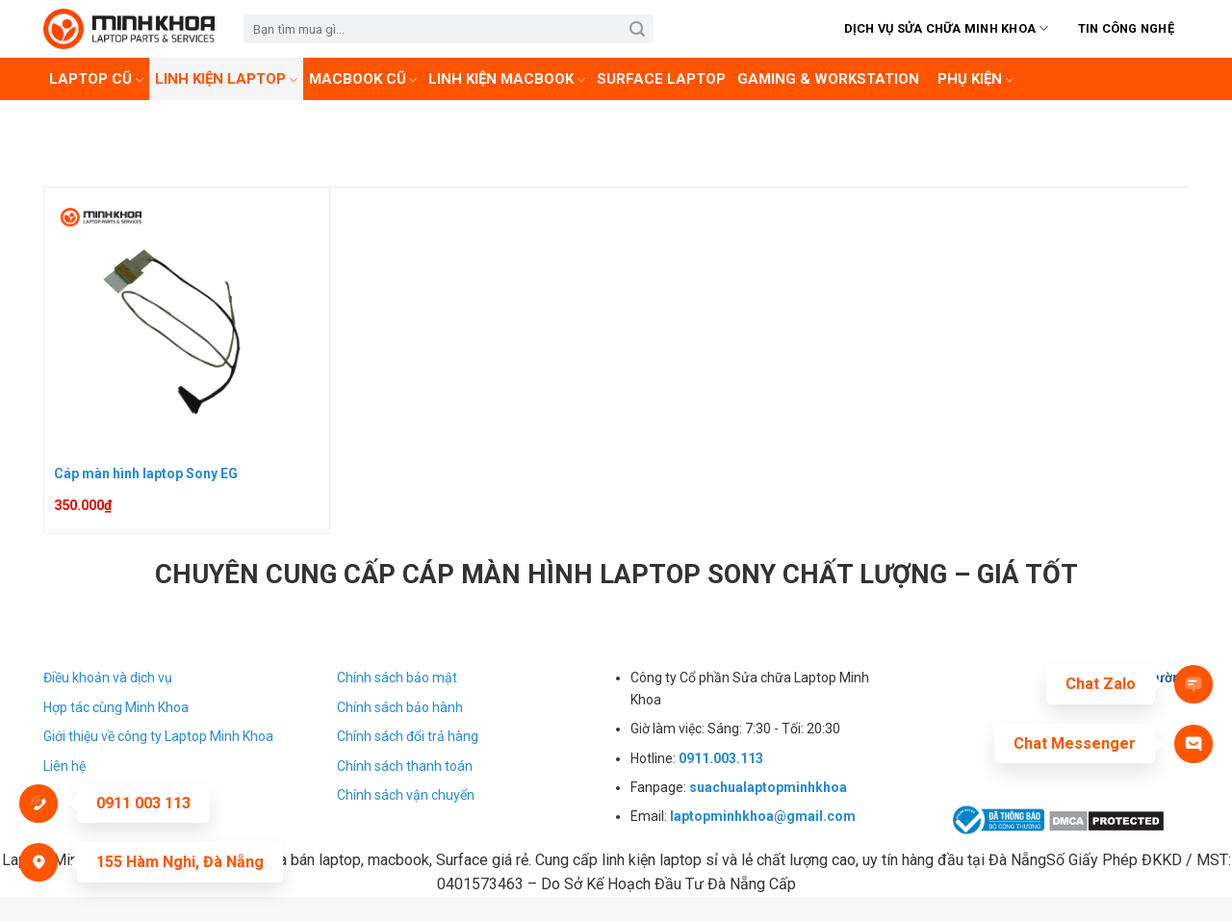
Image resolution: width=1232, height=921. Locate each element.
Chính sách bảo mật (397, 677)
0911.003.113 (721, 758)
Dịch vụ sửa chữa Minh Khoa (946, 28)
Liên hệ (64, 766)
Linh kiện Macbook (506, 79)
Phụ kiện (975, 79)
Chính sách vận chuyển (406, 795)
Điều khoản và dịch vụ (107, 677)
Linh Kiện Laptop (226, 79)
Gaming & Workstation (828, 79)
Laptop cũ (96, 79)
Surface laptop (661, 79)
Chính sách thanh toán (405, 766)
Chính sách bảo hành (400, 707)
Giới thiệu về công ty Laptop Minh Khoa (158, 736)
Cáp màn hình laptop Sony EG (146, 473)
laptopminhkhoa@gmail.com (763, 816)
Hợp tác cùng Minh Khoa (116, 707)
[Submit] (638, 28)
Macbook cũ (363, 79)
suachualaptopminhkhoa (768, 787)
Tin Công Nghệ (1126, 28)
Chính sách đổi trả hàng (407, 736)
